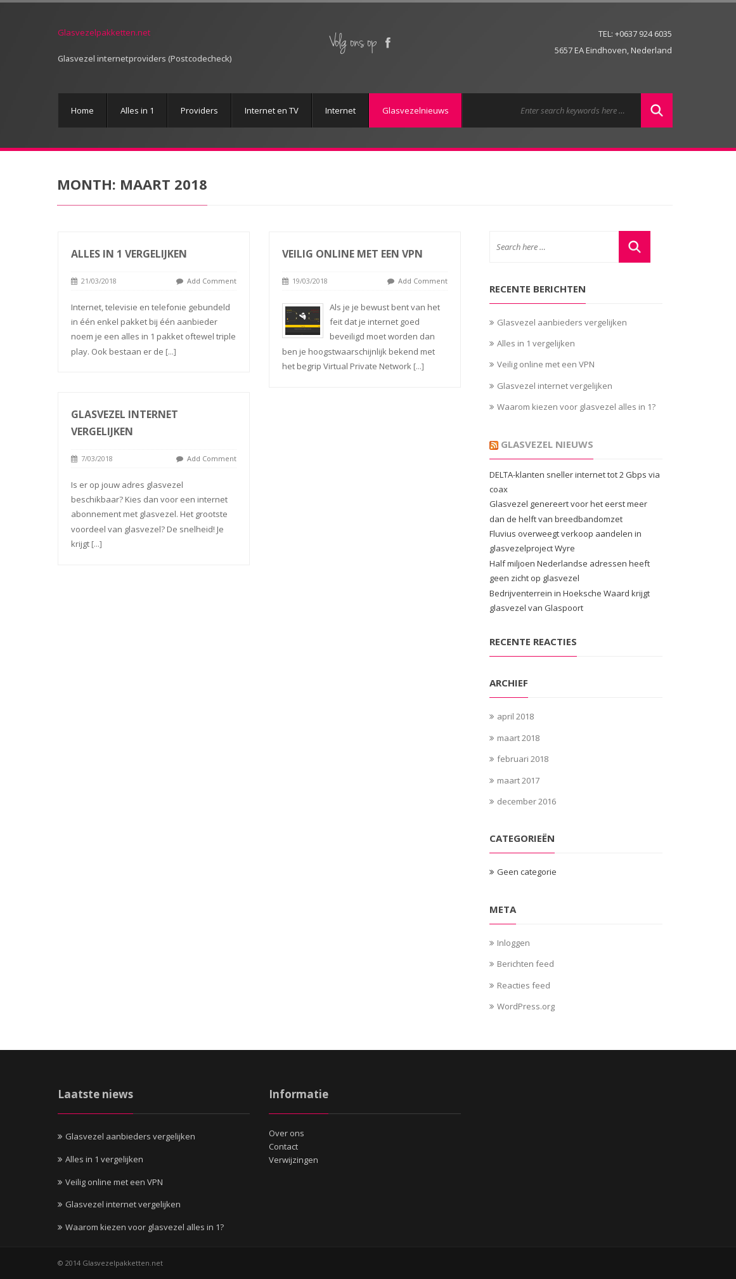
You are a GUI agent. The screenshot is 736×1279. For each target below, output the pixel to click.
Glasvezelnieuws (415, 110)
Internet (340, 110)
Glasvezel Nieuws (547, 444)
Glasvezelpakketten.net (104, 32)
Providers (199, 110)
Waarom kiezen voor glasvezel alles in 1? (576, 406)
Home (82, 110)
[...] (170, 351)
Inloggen (513, 942)
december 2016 (526, 801)
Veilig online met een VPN (351, 254)
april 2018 (515, 716)
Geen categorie (527, 871)
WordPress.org (526, 1006)
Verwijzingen (293, 1159)
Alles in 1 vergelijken (129, 254)
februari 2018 (522, 758)
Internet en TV (272, 110)
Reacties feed (523, 985)
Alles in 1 (137, 110)
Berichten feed (525, 963)
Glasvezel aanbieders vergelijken (562, 322)
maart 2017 (518, 780)
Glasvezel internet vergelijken (554, 385)
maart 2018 (518, 738)
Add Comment (211, 280)
